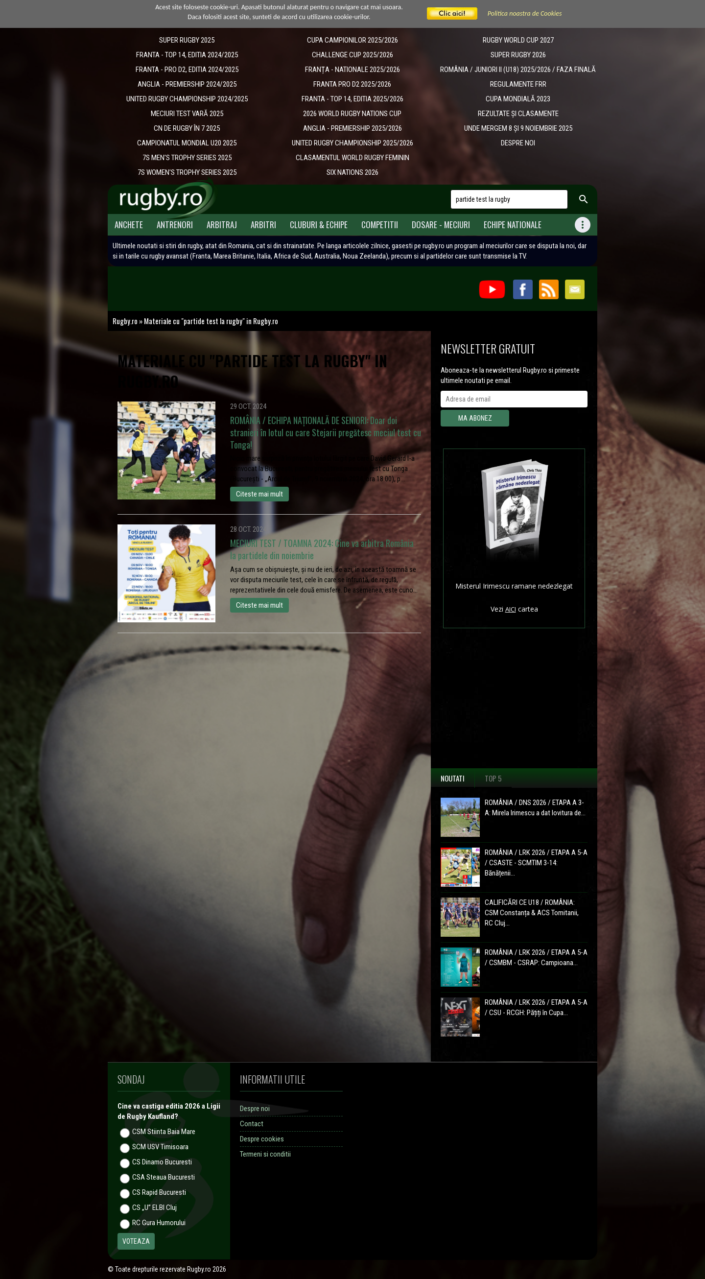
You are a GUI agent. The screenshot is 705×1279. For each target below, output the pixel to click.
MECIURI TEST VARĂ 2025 (187, 113)
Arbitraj (222, 224)
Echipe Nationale (512, 224)
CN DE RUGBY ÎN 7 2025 (187, 128)
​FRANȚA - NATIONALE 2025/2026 (352, 69)
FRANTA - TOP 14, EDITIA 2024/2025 (187, 54)
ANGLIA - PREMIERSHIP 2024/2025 (187, 84)
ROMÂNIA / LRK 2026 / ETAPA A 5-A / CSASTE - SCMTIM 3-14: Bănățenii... (536, 862)
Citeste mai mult (259, 494)
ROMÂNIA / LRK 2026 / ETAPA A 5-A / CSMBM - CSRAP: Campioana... (536, 957)
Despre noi (255, 1108)
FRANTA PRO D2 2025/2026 (352, 84)
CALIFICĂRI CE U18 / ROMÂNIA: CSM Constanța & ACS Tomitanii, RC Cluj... (532, 912)
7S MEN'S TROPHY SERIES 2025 (187, 157)
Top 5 (493, 778)
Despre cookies (262, 1139)
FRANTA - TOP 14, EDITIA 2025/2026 (352, 99)
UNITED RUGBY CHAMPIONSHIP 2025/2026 (352, 143)
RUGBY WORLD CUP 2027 (518, 40)
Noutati (453, 778)
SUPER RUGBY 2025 (186, 40)
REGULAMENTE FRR (518, 84)
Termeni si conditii (265, 1154)
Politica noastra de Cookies (525, 13)
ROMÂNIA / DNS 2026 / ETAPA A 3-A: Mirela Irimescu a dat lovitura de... (535, 807)
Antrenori (175, 224)
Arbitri (263, 224)
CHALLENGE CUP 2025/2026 (352, 54)
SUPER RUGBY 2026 (518, 54)
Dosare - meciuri (441, 224)
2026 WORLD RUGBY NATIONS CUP (352, 113)
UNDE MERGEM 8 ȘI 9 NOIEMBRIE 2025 (518, 128)
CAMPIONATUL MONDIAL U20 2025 (186, 143)
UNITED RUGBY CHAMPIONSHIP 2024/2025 (187, 99)
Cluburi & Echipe (319, 224)
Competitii (379, 224)
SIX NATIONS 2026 (352, 172)
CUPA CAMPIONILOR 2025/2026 (352, 40)
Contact (251, 1123)
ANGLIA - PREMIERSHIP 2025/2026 (352, 128)
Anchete (129, 224)
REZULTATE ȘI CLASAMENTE (518, 113)
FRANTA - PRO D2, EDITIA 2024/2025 (187, 69)
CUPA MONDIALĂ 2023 (518, 99)
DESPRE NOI (518, 143)
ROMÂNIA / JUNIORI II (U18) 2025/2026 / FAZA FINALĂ (518, 69)
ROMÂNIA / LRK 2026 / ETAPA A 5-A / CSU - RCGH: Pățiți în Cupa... (536, 1007)
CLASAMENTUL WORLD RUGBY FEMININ (352, 157)
